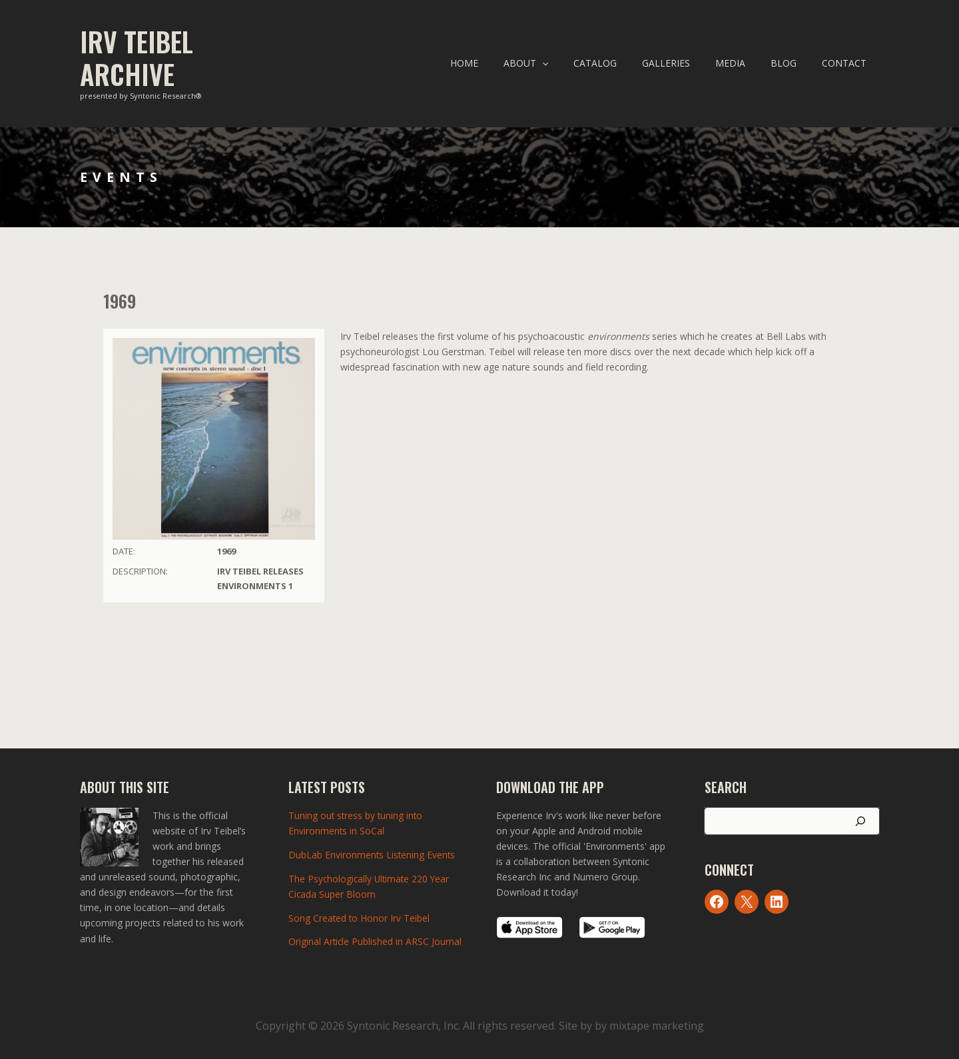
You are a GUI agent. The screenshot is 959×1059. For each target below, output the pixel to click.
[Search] (860, 821)
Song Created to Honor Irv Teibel (359, 916)
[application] (579, 63)
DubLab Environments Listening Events (372, 854)
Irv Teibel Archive (136, 57)
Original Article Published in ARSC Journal (375, 939)
